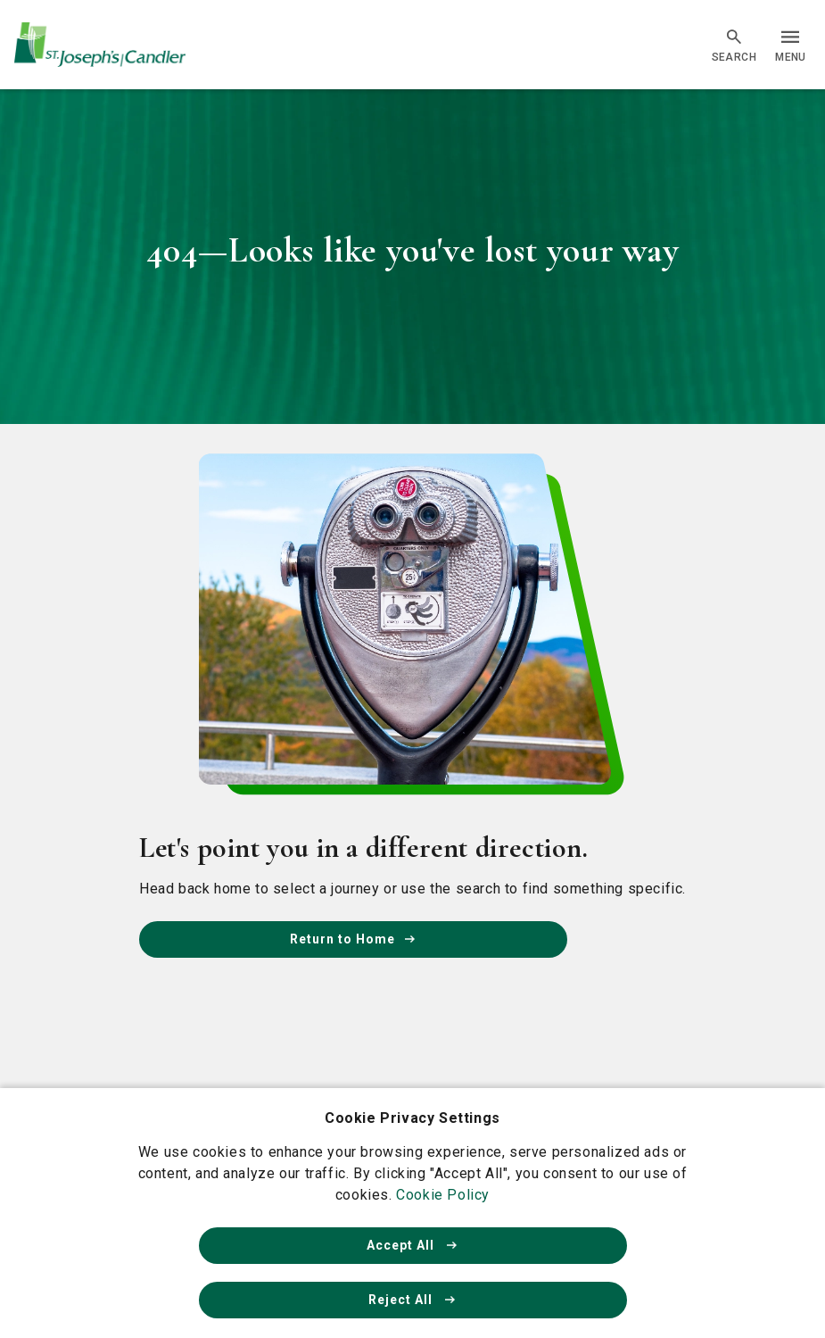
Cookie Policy (443, 1194)
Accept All (413, 1245)
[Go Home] (100, 45)
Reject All (413, 1299)
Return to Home (353, 939)
